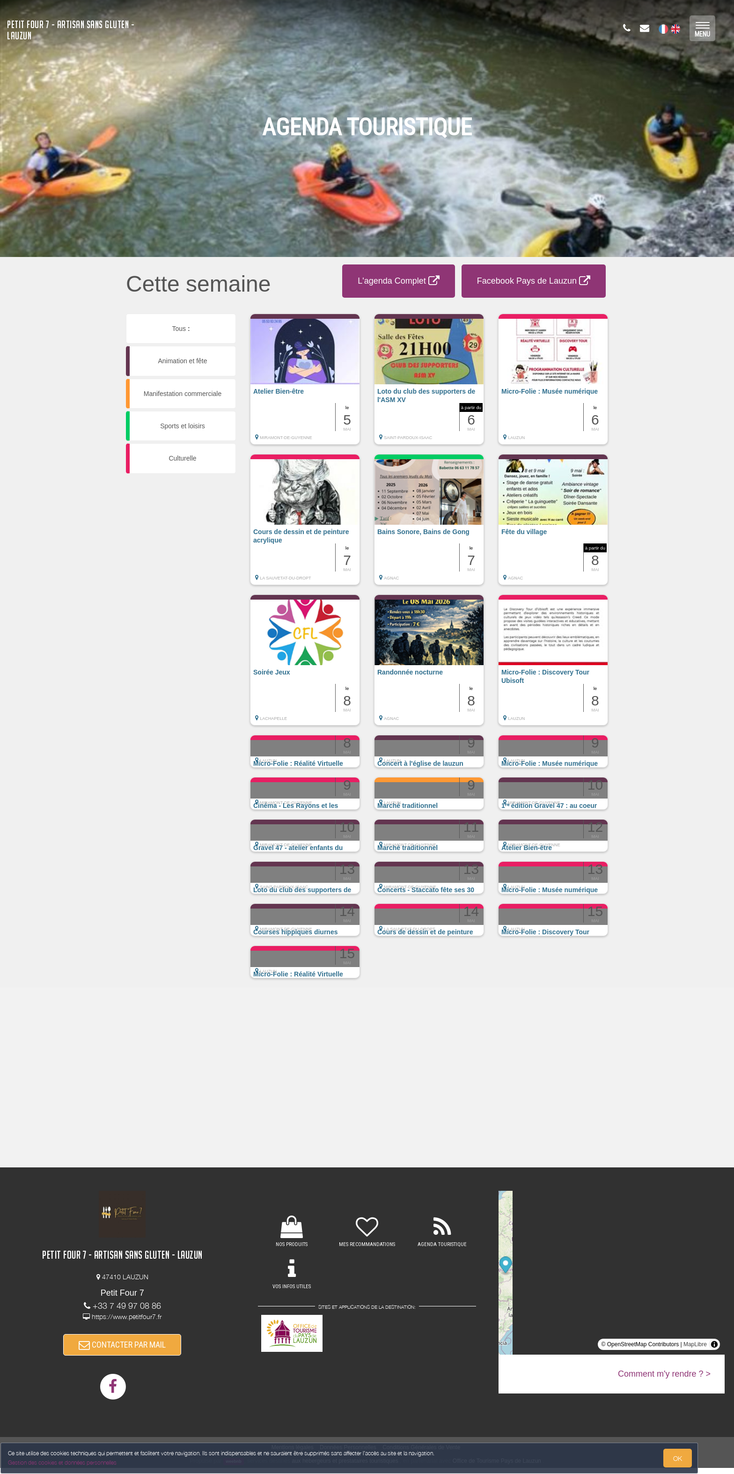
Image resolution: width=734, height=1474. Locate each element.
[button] (305, 384)
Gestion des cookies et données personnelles (71, 1458)
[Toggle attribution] (714, 1344)
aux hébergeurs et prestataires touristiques (345, 1467)
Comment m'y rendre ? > (664, 1374)
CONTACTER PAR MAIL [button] (122, 1348)
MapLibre (695, 1344)
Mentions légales (293, 1453)
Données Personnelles (348, 1453)
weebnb (234, 1467)
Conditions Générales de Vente (421, 1453)
